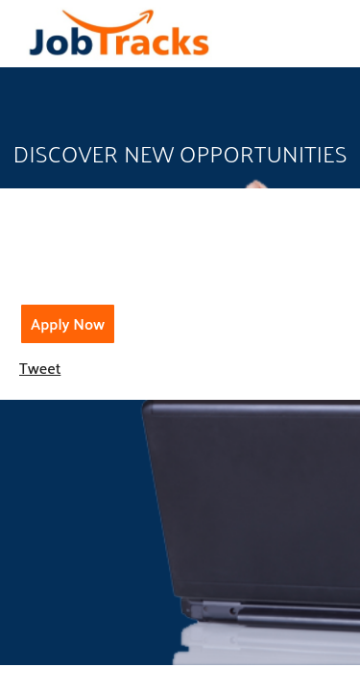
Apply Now (68, 323)
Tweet (39, 368)
